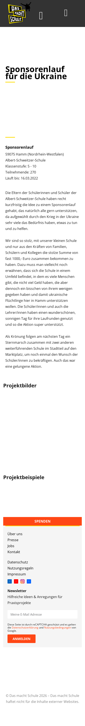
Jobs (10, 546)
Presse (12, 540)
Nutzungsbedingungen (57, 627)
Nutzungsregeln (20, 568)
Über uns (14, 534)
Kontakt (13, 552)
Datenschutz (17, 562)
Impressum (16, 574)
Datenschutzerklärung (25, 627)
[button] (41, 16)
